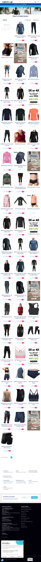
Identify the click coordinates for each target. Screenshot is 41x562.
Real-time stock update (25, 518)
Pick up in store (24, 514)
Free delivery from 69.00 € (26, 507)
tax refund (23, 525)
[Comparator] (30, 2)
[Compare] (26, 26)
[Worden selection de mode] (33, 2)
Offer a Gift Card (24, 526)
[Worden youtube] (6, 537)
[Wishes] (27, 2)
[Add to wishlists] (26, 23)
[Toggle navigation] (19, 2)
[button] (22, 2)
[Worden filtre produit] (1, 20)
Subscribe (34, 497)
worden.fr (5, 525)
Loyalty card (23, 513)
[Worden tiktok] (2, 537)
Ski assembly (23, 516)
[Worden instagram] (3, 537)
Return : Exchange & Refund (26, 509)
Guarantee (23, 523)
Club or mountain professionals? (27, 521)
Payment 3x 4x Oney (25, 511)
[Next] (15, 457)
